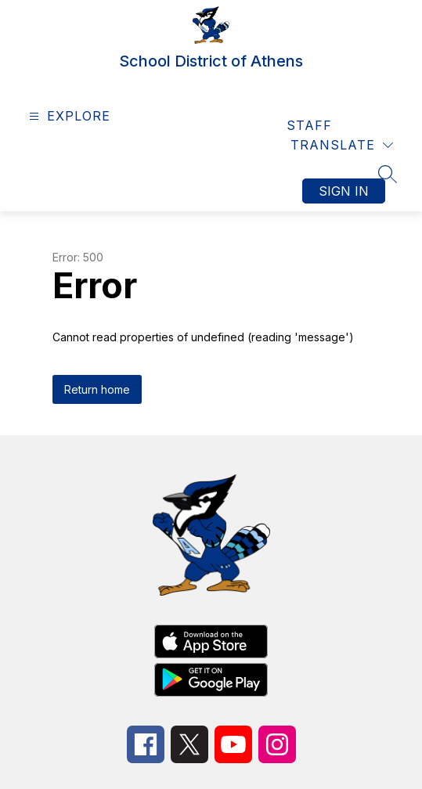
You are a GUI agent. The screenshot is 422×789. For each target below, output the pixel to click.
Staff (309, 125)
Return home (97, 389)
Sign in (344, 191)
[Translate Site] (342, 145)
